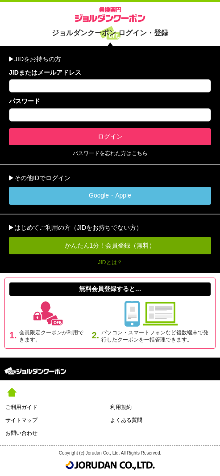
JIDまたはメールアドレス (45, 72)
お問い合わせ (21, 433)
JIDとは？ (110, 262)
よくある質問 (126, 420)
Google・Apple (110, 195)
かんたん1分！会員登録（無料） (110, 245)
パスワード (24, 101)
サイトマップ (21, 420)
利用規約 (121, 407)
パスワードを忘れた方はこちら (110, 153)
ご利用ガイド (21, 407)
